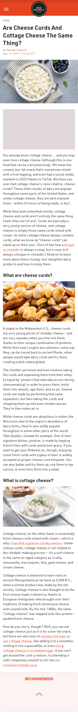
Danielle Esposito (16, 49)
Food (6, 20)
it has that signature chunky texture (35, 543)
